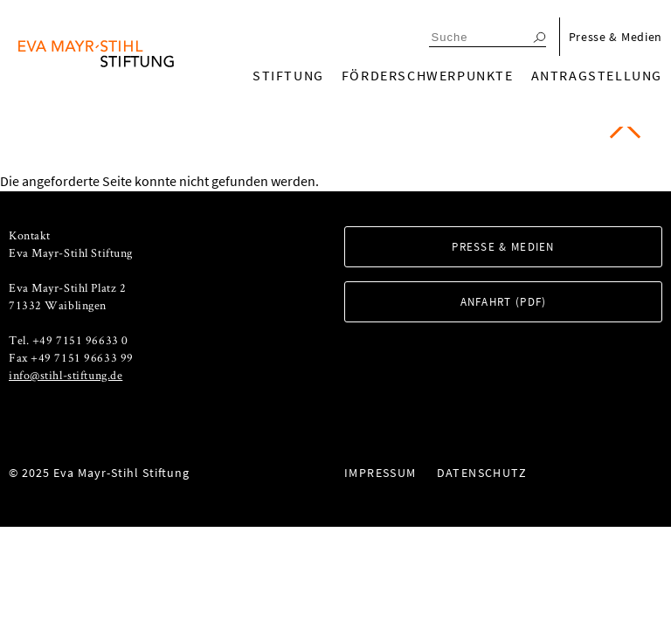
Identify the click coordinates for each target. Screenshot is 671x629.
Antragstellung (596, 75)
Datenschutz (482, 472)
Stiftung (288, 75)
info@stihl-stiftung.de (65, 375)
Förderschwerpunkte (428, 75)
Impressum (380, 472)
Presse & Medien (616, 37)
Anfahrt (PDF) (503, 301)
